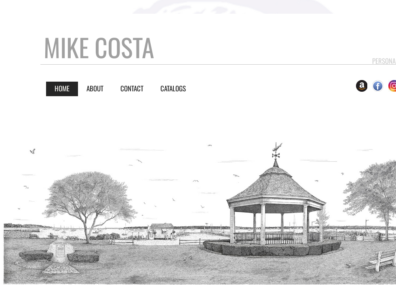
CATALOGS (173, 88)
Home (62, 88)
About (94, 88)
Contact (131, 88)
